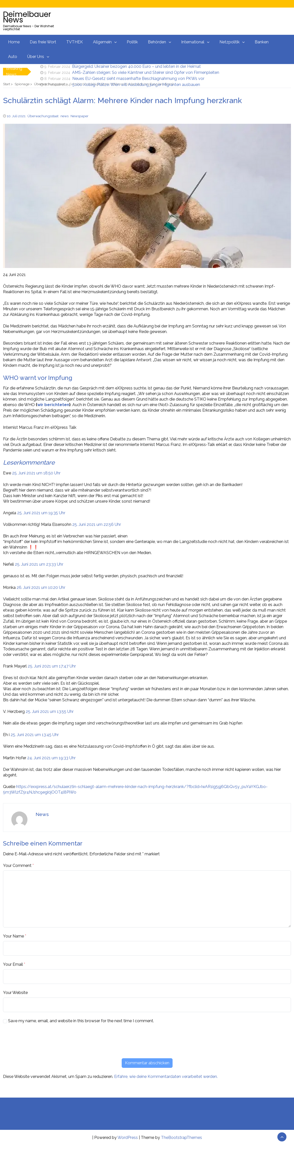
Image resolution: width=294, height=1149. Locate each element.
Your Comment (17, 865)
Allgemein (102, 42)
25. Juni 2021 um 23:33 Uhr (39, 564)
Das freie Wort (43, 42)
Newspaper (79, 116)
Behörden (157, 42)
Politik (132, 42)
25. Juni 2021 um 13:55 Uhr (50, 711)
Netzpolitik (229, 42)
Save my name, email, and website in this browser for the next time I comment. (81, 1020)
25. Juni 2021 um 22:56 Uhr (96, 524)
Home (14, 42)
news (64, 116)
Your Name (13, 936)
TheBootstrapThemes (181, 1137)
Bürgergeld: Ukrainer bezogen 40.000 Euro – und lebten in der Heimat (136, 66)
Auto (12, 56)
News (42, 814)
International (192, 42)
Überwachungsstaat (42, 116)
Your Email (13, 964)
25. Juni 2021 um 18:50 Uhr (36, 473)
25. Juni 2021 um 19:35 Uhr (41, 512)
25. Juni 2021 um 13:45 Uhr (35, 734)
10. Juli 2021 (16, 116)
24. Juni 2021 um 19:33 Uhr (51, 757)
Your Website (15, 992)
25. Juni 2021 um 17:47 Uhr (52, 666)
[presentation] (41, 1041)
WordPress (127, 1137)
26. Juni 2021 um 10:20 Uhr (41, 587)
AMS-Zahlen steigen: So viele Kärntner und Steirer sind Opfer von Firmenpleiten (145, 72)
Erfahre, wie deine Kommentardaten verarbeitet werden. (166, 1076)
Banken (262, 42)
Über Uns (35, 56)
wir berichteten (53, 404)
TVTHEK (74, 42)
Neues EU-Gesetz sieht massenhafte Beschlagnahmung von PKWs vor (138, 78)
